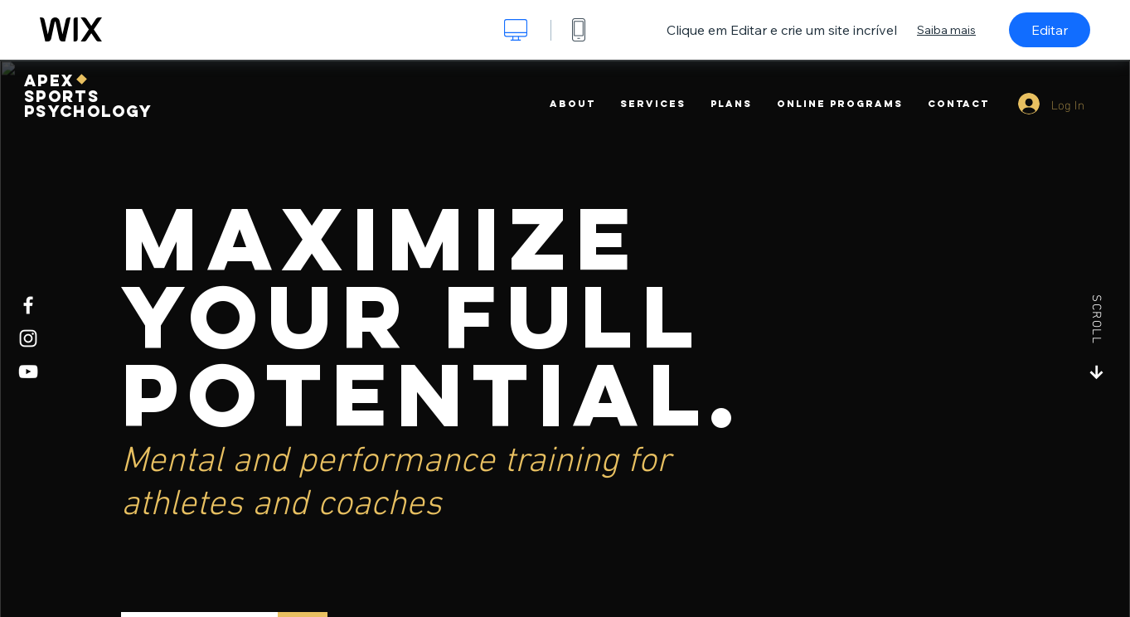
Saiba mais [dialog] (946, 29)
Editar (1049, 30)
